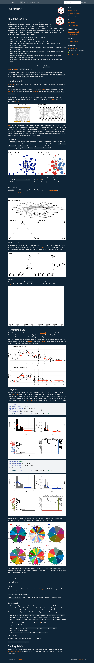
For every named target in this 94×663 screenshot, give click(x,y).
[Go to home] (21, 2)
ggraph (55, 190)
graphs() (37, 245)
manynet (12, 67)
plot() (24, 76)
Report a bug (72, 16)
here (49, 610)
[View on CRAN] (85, 2)
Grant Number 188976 (14, 651)
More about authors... (74, 54)
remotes (61, 623)
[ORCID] (69, 52)
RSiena (15, 69)
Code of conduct (73, 34)
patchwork (42, 247)
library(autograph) (14, 597)
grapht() (30, 282)
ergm (43, 341)
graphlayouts (11, 192)
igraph (17, 101)
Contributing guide (73, 32)
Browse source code (74, 13)
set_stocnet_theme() (22, 74)
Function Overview (29, 2)
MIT (69, 25)
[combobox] (72, 2)
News (37, 2)
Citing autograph (73, 41)
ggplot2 (51, 179)
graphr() (60, 74)
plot (10, 406)
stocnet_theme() (45, 396)
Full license (71, 22)
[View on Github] (82, 2)
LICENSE (75, 25)
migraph (10, 69)
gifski (11, 284)
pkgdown (81, 659)
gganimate (63, 281)
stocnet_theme (13, 404)
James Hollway (72, 48)
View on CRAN (72, 10)
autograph (11, 2)
